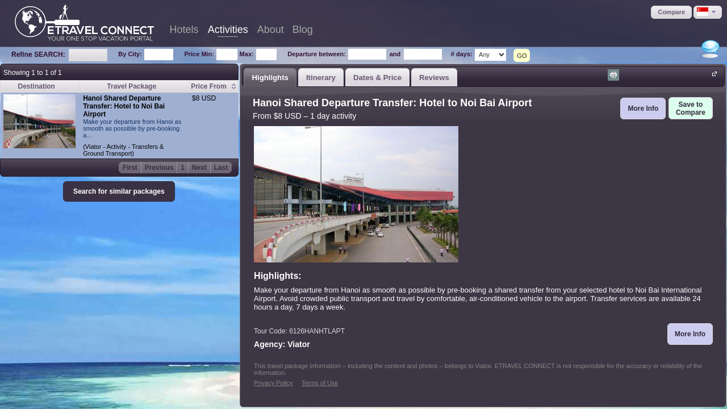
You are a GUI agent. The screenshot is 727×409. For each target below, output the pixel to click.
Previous (159, 168)
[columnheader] (214, 87)
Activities (228, 29)
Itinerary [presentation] (321, 77)
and (395, 54)
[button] (671, 12)
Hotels (184, 29)
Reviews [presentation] (434, 77)
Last (221, 168)
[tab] (270, 77)
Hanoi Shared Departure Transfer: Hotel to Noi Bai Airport (124, 106)
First (130, 168)
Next (199, 168)
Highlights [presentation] (270, 77)
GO (522, 55)
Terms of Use (320, 382)
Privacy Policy (273, 382)
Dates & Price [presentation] (377, 77)
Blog (303, 29)
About (270, 29)
